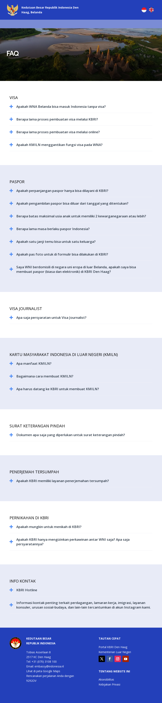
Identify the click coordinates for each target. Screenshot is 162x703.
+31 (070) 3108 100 (44, 661)
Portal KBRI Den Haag (113, 647)
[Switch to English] (151, 10)
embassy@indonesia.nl (49, 666)
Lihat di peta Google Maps (43, 671)
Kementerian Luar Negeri (115, 652)
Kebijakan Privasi (109, 684)
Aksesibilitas (106, 679)
